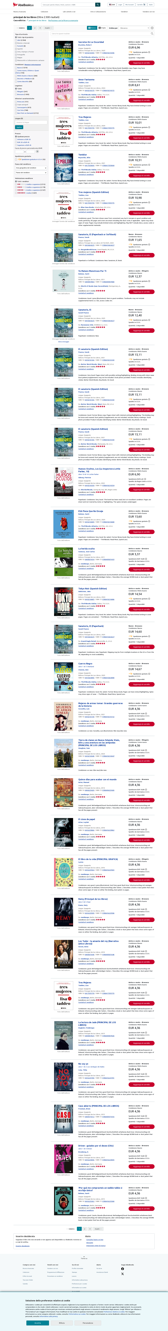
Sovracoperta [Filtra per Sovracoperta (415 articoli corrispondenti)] (23, 107)
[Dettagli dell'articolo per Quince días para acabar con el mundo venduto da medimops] (64, 792)
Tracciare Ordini (28, 1280)
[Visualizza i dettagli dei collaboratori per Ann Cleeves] (83, 670)
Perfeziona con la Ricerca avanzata (63, 20)
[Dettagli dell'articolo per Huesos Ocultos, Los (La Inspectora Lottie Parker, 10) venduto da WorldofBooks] (64, 481)
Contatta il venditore (86, 62)
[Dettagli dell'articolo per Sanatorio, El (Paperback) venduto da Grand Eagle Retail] (64, 639)
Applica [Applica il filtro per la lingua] (19, 127)
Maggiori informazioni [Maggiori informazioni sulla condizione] (33, 64)
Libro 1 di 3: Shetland (86, 666)
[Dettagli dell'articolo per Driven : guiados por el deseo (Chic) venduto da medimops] (64, 1158)
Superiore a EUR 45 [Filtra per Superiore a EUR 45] (23, 145)
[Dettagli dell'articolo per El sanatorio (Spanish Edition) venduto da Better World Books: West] (64, 362)
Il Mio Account (27, 1276)
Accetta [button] (38, 1323)
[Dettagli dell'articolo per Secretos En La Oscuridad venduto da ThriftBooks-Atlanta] (64, 55)
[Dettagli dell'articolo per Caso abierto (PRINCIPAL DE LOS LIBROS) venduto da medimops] (64, 1119)
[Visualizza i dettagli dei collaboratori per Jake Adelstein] (84, 591)
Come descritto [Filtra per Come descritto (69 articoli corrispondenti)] (23, 81)
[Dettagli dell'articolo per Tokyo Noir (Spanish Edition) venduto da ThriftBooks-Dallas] (64, 601)
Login (120, 5)
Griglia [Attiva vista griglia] (102, 28)
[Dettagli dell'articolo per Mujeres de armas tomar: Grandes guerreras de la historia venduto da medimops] (64, 716)
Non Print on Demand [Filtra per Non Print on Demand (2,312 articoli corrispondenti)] (27, 113)
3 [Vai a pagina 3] (40, 28)
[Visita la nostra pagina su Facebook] (122, 1269)
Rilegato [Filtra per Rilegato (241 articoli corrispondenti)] (21, 91)
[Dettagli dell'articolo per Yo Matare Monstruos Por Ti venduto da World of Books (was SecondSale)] (64, 281)
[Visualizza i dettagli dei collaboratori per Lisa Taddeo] (83, 82)
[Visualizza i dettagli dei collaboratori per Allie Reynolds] (84, 157)
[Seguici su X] (122, 1274)
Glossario (89, 1243)
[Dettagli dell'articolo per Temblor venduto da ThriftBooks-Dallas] (64, 167)
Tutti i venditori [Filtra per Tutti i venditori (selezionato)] (23, 181)
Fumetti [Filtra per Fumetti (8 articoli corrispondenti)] (20, 46)
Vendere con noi (149, 12)
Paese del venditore (23, 172)
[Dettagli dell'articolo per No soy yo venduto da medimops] (64, 1076)
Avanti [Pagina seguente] (47, 28)
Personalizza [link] (88, 1323)
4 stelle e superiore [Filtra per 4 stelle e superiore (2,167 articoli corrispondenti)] (31, 190)
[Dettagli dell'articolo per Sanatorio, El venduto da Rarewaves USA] (64, 322)
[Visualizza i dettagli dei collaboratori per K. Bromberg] (83, 1152)
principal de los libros (37, 20)
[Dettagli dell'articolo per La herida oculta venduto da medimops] (64, 561)
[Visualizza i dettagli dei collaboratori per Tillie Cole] (82, 1070)
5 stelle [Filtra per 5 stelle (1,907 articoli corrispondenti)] (27, 193)
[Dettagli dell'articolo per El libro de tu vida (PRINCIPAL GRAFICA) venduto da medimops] (64, 872)
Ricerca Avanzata (20, 12)
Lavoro (74, 1276)
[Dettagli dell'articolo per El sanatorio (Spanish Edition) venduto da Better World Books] (64, 442)
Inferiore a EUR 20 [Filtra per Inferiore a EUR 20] (23, 139)
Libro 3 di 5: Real (84, 902)
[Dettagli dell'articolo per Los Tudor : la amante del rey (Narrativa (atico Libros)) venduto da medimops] (64, 954)
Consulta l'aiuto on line (94, 1240)
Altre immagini (63, 342)
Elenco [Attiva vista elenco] (92, 28)
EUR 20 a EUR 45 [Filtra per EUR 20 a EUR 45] (22, 142)
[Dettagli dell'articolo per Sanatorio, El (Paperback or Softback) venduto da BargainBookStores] (64, 247)
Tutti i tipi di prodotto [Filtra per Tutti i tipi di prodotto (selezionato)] (24, 37)
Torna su (84, 1258)
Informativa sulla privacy (80, 1280)
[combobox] (68, 5)
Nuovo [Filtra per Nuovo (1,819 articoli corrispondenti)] (21, 68)
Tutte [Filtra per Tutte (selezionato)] (18, 89)
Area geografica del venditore (26, 168)
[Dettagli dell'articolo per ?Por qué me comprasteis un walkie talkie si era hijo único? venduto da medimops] (64, 1201)
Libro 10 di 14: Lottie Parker (88, 474)
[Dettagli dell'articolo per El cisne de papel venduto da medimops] (64, 832)
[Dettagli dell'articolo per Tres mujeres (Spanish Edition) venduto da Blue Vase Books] (64, 205)
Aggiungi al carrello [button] (141, 63)
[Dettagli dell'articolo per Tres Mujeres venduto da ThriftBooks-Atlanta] (64, 130)
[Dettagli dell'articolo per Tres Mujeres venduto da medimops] (64, 995)
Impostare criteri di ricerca (95, 1246)
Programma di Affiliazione (55, 1272)
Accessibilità (76, 1291)
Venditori (124, 12)
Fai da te (99, 1268)
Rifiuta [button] (62, 1323)
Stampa (74, 1272)
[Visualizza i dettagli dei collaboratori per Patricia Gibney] (84, 477)
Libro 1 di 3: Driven (85, 1149)
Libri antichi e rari (69, 12)
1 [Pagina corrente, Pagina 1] (29, 28)
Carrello (25, 1284)
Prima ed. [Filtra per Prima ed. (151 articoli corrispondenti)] (21, 102)
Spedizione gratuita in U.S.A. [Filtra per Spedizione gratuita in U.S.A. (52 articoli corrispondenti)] (30, 159)
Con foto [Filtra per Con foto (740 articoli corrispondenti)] (21, 110)
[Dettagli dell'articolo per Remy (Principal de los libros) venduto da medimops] (64, 912)
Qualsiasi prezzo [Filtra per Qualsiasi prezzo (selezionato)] (22, 136)
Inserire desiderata (22, 1246)
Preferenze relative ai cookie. (114, 1312)
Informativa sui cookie (79, 1287)
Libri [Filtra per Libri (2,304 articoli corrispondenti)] (20, 40)
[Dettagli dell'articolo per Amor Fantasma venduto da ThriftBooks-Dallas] (64, 92)
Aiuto (151, 5)
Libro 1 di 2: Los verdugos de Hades (91, 1067)
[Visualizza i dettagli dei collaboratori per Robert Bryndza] (85, 45)
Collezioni (44, 12)
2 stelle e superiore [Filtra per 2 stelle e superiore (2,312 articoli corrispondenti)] (31, 184)
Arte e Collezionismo (98, 12)
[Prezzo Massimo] (30, 151)
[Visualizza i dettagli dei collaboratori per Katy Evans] (83, 905)
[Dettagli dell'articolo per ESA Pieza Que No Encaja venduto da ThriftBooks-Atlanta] (64, 524)
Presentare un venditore (55, 1276)
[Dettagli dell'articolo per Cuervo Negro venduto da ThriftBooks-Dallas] (64, 676)
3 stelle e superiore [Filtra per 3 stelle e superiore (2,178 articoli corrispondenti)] (31, 187)
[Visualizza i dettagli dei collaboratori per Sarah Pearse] (83, 237)
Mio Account (129, 5)
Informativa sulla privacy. (49, 1316)
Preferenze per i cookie (79, 1284)
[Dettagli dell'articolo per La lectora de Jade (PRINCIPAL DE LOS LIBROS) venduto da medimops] (64, 1035)
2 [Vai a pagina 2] (34, 28)
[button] (152, 33)
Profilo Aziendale (77, 1268)
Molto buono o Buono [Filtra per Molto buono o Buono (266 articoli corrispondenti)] (26, 76)
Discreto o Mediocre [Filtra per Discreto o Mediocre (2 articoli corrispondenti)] (24, 79)
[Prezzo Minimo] (19, 151)
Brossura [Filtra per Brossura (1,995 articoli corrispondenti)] (22, 94)
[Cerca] (97, 5)
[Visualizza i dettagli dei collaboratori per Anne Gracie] (83, 947)
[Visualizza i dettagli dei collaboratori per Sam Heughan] (84, 748)
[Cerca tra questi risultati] (103, 34)
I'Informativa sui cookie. (77, 1314)
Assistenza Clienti (102, 1272)
